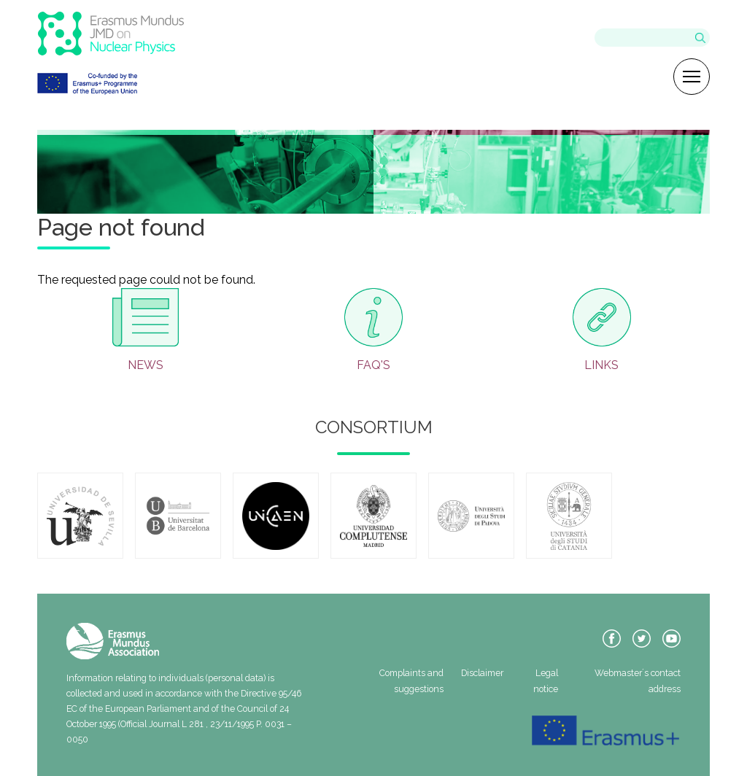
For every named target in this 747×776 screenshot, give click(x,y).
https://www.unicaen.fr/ (275, 515)
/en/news (145, 330)
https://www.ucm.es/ (373, 515)
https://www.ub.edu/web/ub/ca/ (178, 515)
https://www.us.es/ (80, 515)
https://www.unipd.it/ (471, 515)
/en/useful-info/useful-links (601, 330)
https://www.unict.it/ (569, 515)
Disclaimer (482, 672)
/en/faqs (374, 330)
